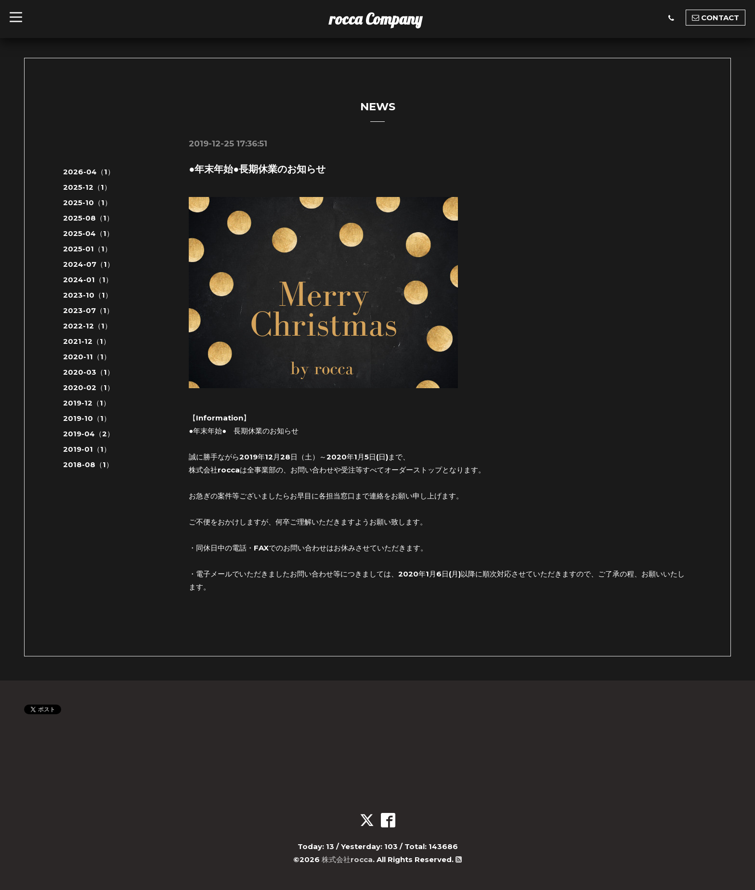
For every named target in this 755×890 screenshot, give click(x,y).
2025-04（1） (88, 233)
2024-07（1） (88, 264)
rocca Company (375, 18)
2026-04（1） (89, 171)
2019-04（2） (88, 433)
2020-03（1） (88, 372)
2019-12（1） (86, 402)
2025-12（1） (87, 187)
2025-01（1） (87, 248)
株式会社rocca (347, 859)
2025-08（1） (88, 217)
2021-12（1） (86, 341)
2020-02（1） (88, 387)
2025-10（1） (87, 202)
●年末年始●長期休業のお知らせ (257, 169)
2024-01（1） (88, 279)
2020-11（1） (87, 356)
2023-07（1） (88, 310)
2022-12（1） (87, 325)
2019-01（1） (87, 449)
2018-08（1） (88, 464)
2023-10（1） (87, 295)
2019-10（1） (87, 418)
